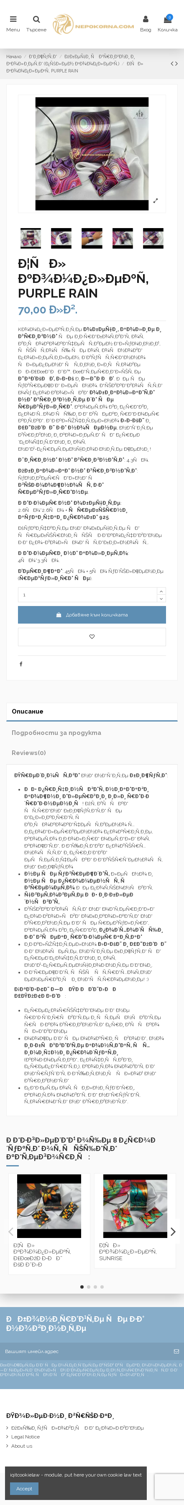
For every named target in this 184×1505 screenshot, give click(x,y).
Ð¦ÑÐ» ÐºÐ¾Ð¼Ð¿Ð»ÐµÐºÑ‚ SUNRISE (128, 1251)
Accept (24, 1489)
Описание (27, 711)
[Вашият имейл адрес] (84, 1351)
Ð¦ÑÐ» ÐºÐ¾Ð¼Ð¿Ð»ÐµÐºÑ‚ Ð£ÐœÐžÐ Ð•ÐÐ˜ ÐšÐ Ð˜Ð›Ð (42, 1255)
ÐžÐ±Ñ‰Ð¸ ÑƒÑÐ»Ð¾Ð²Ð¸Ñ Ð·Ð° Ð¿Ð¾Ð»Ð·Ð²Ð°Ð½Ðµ (77, 1428)
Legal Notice (25, 1437)
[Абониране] (176, 1351)
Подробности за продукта (56, 732)
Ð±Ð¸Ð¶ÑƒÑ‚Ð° (148, 775)
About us (21, 1446)
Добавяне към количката (92, 615)
